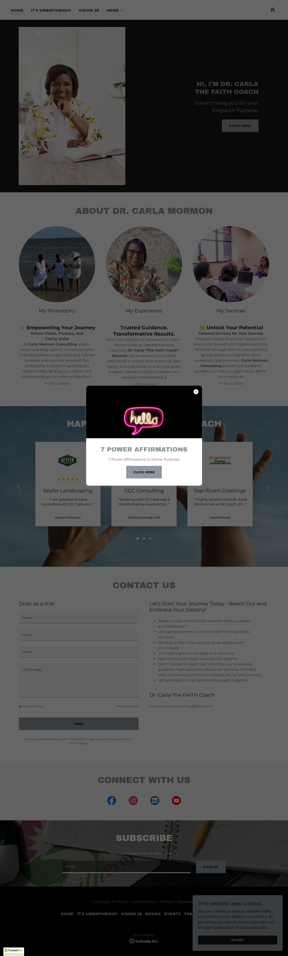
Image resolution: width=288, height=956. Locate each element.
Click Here (144, 472)
